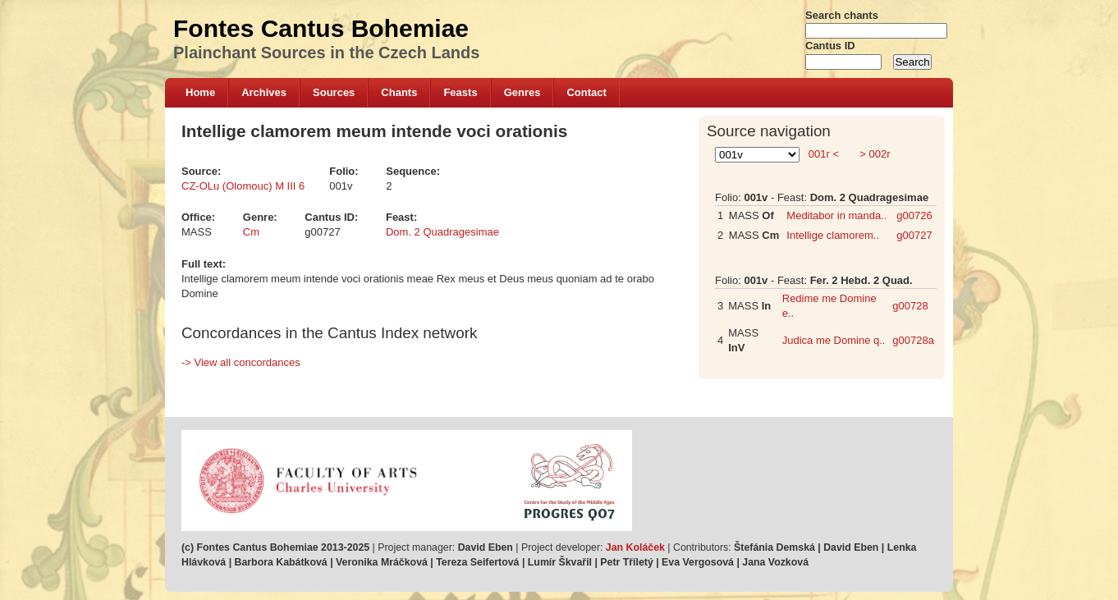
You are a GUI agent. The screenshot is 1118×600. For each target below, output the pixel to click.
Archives (263, 92)
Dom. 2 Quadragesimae (442, 232)
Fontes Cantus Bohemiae (321, 28)
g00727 (914, 235)
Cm (251, 232)
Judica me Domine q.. (834, 340)
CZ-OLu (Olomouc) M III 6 (243, 186)
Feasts (460, 92)
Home (200, 92)
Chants (399, 92)
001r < (823, 154)
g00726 (914, 215)
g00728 (910, 306)
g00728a (913, 340)
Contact (586, 92)
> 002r (874, 154)
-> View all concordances (240, 362)
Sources (334, 92)
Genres (522, 92)
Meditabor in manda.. (836, 215)
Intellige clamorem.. (832, 235)
